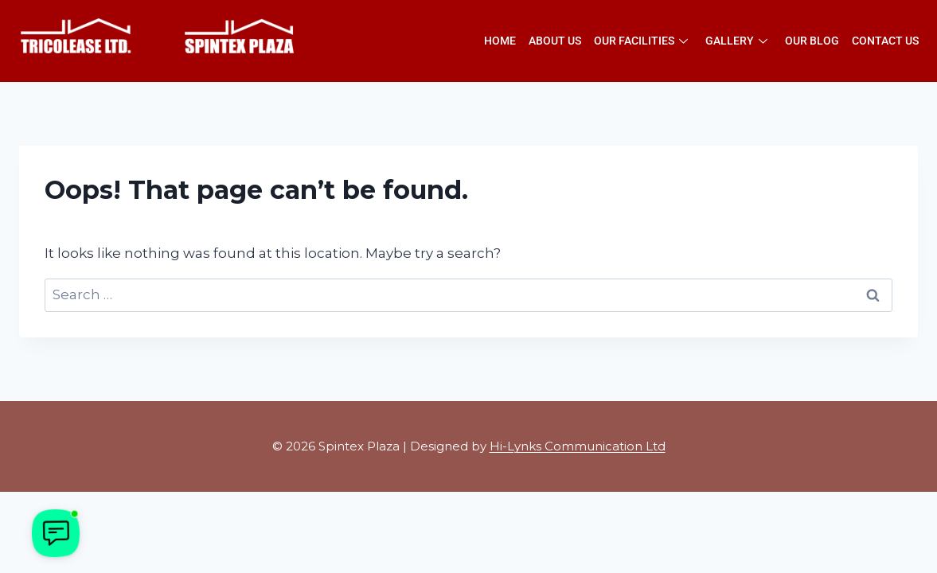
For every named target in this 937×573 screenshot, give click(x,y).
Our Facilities (641, 40)
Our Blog (812, 40)
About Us (555, 40)
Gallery (736, 40)
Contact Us (885, 40)
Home (500, 40)
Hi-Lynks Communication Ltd (578, 446)
